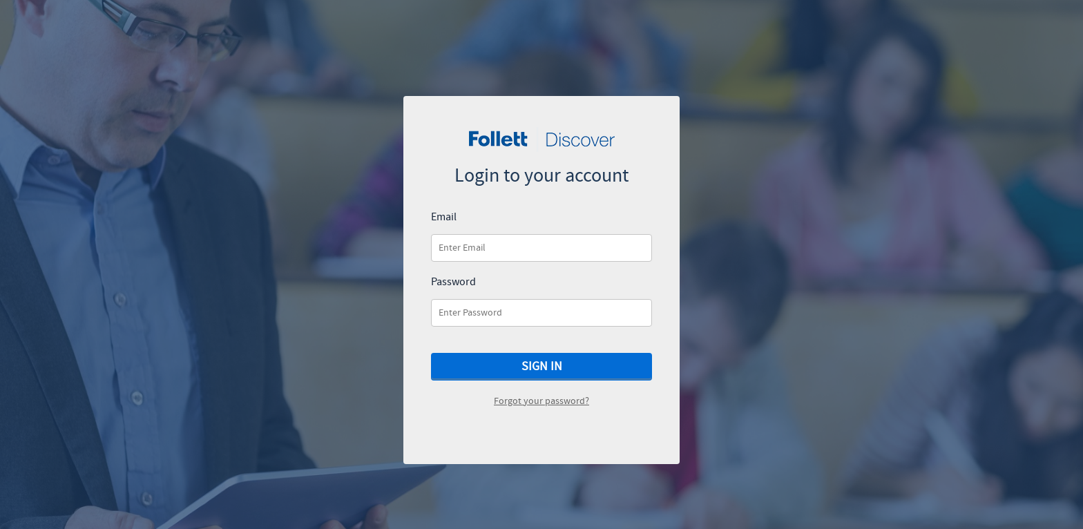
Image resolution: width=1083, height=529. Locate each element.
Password (453, 282)
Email (444, 217)
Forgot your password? (541, 401)
